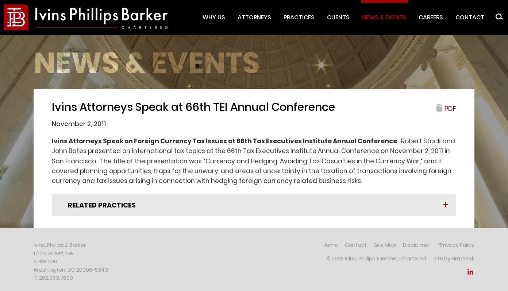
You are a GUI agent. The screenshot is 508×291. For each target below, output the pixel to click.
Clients (338, 17)
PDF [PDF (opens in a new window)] (450, 108)
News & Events (384, 17)
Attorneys (254, 17)
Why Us (214, 17)
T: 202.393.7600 (53, 278)
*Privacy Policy (456, 245)
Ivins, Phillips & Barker (60, 245)
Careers (431, 17)
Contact (469, 17)
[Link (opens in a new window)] (470, 274)
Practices (299, 17)
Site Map (385, 245)
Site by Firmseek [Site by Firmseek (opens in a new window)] (454, 258)
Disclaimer (416, 245)
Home (330, 245)
